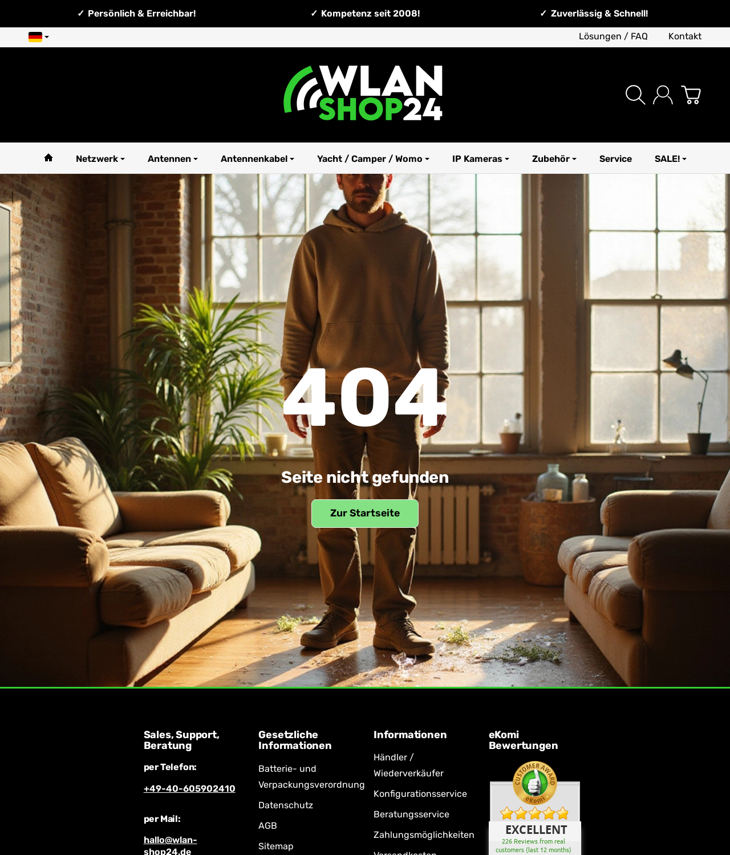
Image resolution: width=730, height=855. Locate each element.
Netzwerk (100, 158)
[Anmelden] (663, 94)
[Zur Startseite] (365, 95)
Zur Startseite (365, 513)
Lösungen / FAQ (613, 36)
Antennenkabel (257, 158)
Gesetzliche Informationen (294, 741)
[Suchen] (635, 94)
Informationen (410, 735)
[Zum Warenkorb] (690, 94)
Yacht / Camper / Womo (373, 158)
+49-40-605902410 (190, 788)
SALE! (671, 158)
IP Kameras (480, 158)
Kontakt (684, 36)
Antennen (173, 158)
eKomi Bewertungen (523, 741)
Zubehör (554, 158)
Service (615, 158)
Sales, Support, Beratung (182, 741)
